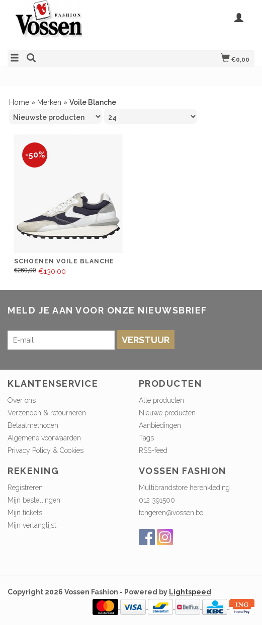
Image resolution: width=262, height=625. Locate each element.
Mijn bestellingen (34, 500)
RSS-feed (153, 450)
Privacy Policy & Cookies (45, 450)
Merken (49, 102)
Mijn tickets (25, 513)
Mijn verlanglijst (32, 525)
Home (19, 102)
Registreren (25, 488)
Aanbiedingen (160, 425)
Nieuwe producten (167, 413)
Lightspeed (190, 592)
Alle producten (161, 400)
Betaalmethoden (33, 425)
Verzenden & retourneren (47, 413)
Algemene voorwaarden (44, 438)
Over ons (22, 400)
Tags (146, 438)
